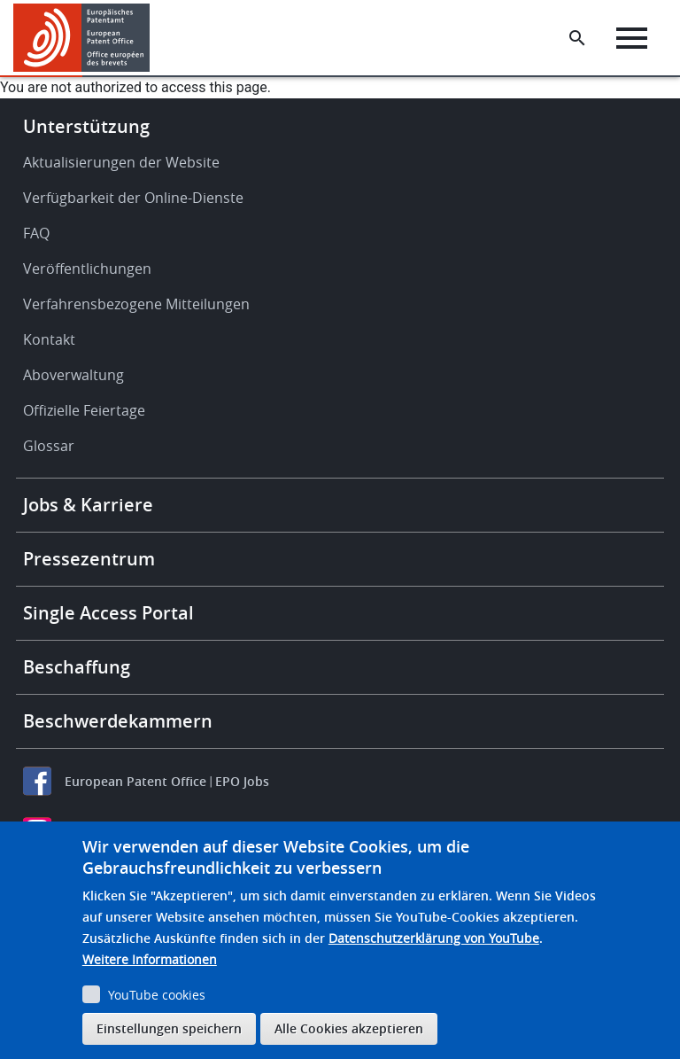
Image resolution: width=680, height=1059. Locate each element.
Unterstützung (86, 126)
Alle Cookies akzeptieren (348, 1028)
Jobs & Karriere (88, 505)
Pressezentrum (89, 559)
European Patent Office (135, 781)
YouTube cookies (156, 994)
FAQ (36, 233)
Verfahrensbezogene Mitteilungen (136, 304)
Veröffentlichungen (87, 268)
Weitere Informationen (149, 959)
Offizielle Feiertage (84, 410)
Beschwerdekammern (117, 721)
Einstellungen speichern (169, 1028)
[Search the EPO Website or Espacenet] (577, 38)
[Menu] (632, 38)
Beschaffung (76, 667)
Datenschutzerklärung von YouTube (433, 938)
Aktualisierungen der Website (121, 162)
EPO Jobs (242, 781)
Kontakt (49, 339)
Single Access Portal (108, 613)
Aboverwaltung (73, 375)
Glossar (48, 446)
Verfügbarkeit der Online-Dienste (133, 197)
